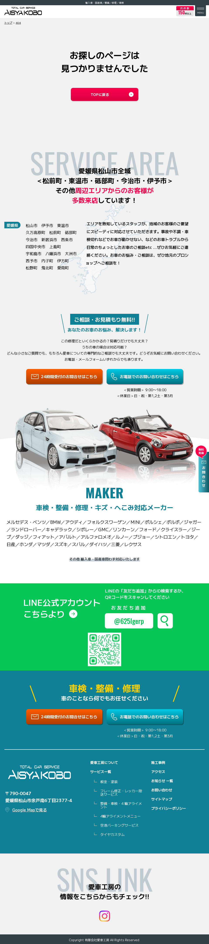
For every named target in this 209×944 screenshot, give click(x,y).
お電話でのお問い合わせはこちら (149, 376)
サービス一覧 (100, 771)
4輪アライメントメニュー (120, 816)
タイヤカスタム (112, 834)
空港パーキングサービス (119, 825)
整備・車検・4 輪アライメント (121, 805)
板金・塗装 (109, 781)
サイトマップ (161, 799)
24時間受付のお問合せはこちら (69, 376)
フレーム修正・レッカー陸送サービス (121, 792)
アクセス (158, 771)
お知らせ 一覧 (162, 780)
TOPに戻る (100, 94)
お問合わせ (203, 477)
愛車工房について (104, 762)
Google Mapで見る (29, 810)
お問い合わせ (161, 789)
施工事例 (158, 762)
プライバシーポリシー (168, 808)
